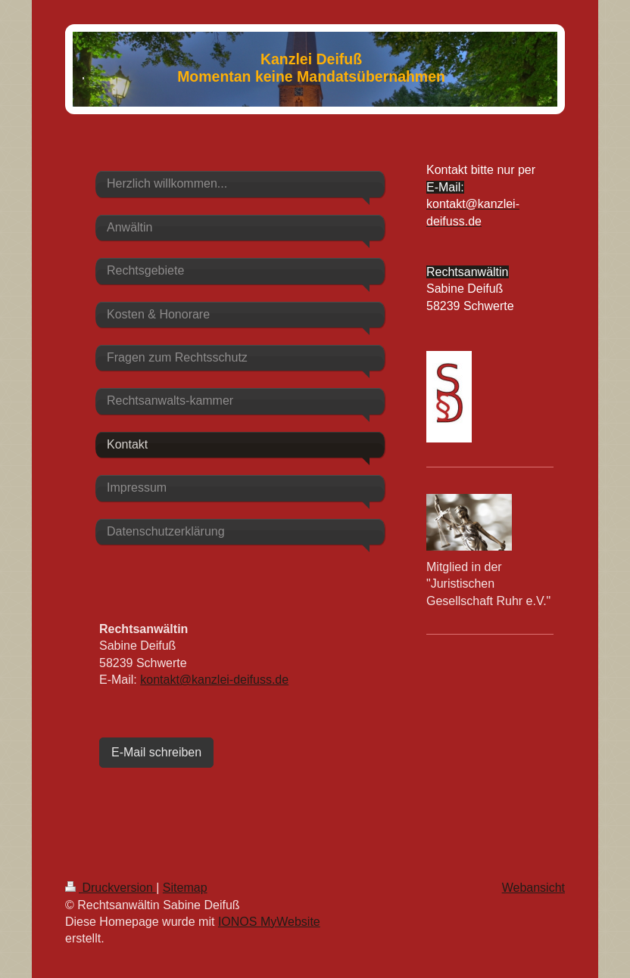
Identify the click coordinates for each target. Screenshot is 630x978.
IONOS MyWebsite (269, 921)
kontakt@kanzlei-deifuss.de (214, 679)
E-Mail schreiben (156, 752)
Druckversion (110, 887)
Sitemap (185, 887)
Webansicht (533, 887)
